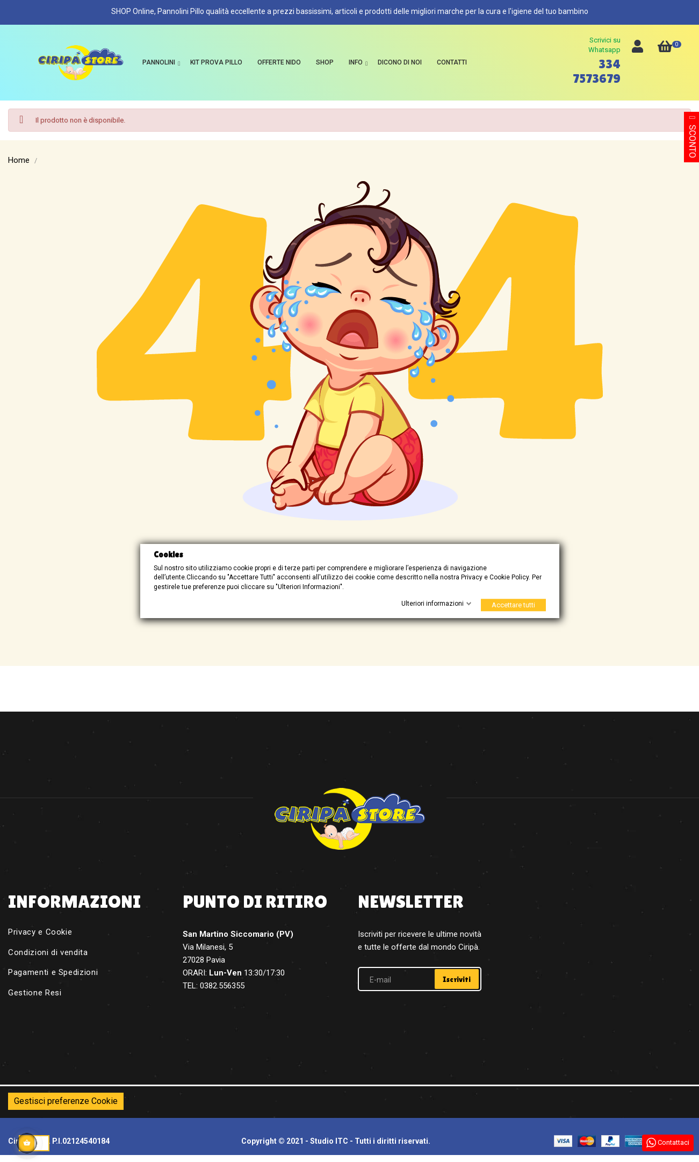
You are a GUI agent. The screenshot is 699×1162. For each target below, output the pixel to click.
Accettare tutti (513, 605)
